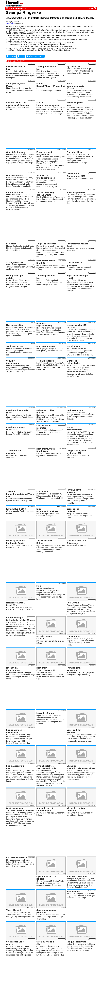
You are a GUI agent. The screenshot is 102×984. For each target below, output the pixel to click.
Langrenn (11, 56)
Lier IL (21, 56)
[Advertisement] (51, 134)
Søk (92, 8)
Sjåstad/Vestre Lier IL (35, 56)
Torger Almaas (10, 23)
